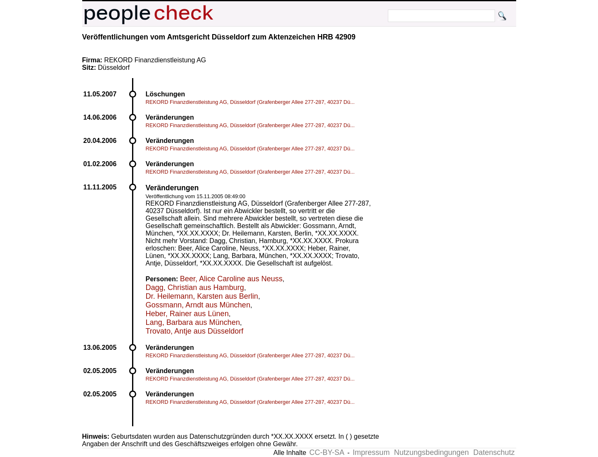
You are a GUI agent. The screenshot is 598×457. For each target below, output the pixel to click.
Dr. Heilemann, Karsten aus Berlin (202, 296)
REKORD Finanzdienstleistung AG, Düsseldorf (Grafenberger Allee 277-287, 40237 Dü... (250, 102)
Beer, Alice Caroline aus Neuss (231, 279)
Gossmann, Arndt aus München (198, 305)
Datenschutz (494, 452)
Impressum (371, 452)
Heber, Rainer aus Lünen (187, 314)
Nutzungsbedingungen (431, 452)
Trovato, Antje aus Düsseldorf (194, 331)
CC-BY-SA (326, 452)
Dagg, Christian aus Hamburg (195, 287)
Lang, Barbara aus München (193, 322)
